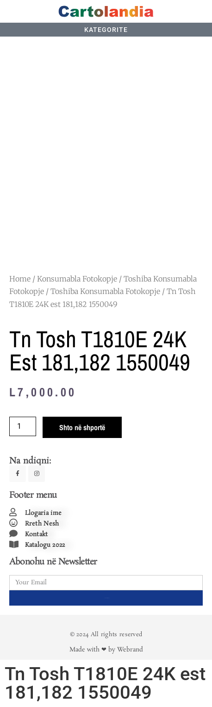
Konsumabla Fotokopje (77, 278)
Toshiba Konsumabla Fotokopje (105, 291)
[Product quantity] (22, 426)
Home (20, 278)
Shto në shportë (82, 427)
